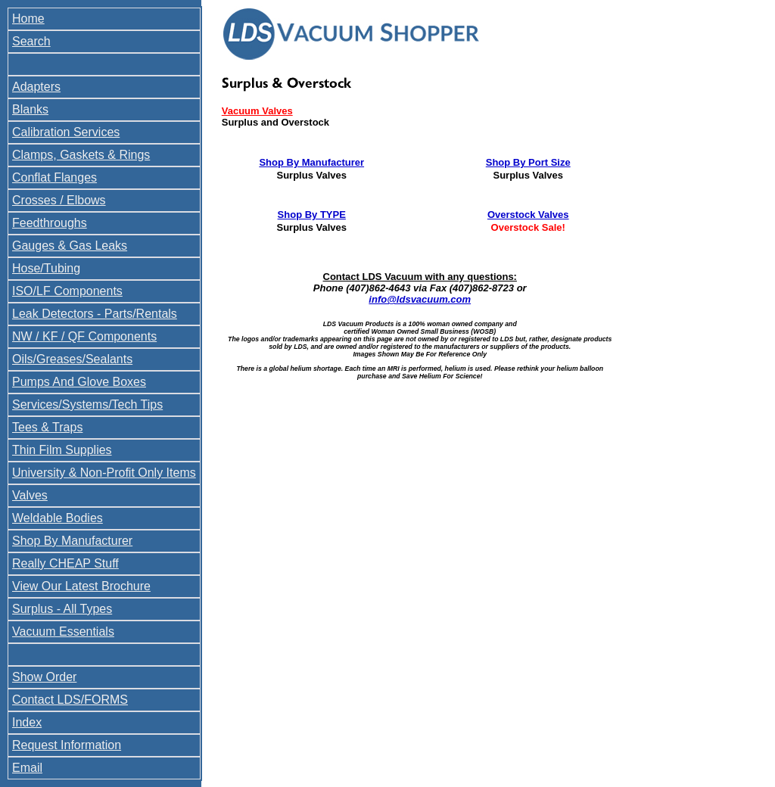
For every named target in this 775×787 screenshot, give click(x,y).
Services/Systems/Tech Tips (87, 404)
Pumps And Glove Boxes (79, 381)
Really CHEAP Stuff (65, 563)
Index (27, 722)
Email (27, 767)
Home (28, 18)
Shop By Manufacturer (72, 540)
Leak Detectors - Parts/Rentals (94, 313)
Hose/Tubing (46, 268)
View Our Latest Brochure (81, 586)
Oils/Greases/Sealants (72, 359)
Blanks (30, 109)
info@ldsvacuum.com (420, 299)
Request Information (66, 745)
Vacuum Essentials (63, 631)
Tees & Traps (47, 427)
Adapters (36, 86)
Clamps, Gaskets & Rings (81, 154)
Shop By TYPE (312, 214)
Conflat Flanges (54, 177)
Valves (30, 495)
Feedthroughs (49, 222)
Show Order (44, 676)
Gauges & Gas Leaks (69, 245)
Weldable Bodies (57, 518)
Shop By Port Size (528, 162)
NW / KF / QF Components (84, 336)
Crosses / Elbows (59, 200)
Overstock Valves (528, 214)
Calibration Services (66, 132)
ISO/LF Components (67, 291)
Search (31, 41)
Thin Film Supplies (62, 449)
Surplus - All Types (62, 608)
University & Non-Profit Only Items (104, 472)
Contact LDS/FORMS (70, 699)
